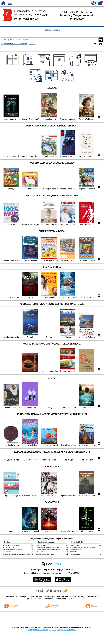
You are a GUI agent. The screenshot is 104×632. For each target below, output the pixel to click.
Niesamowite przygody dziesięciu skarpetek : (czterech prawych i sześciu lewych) (27, 554)
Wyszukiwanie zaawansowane (14, 44)
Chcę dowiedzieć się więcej (39, 630)
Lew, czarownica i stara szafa (11, 545)
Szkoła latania (7, 552)
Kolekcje (32, 44)
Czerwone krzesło (75, 549)
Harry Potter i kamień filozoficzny (12, 549)
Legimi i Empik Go (8, 547)
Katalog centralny (52, 30)
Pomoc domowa (74, 554)
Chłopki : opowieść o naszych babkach (48, 549)
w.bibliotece (64, 596)
